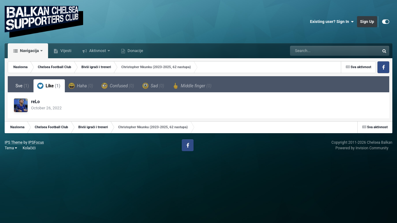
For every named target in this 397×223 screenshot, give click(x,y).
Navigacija (29, 50)
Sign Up (367, 21)
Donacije (135, 50)
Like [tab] (48, 86)
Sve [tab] (22, 85)
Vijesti (65, 50)
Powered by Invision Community (361, 148)
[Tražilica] (319, 51)
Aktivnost (97, 50)
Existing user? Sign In (332, 21)
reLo (35, 101)
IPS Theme (14, 142)
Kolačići (29, 148)
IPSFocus (36, 142)
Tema (11, 148)
